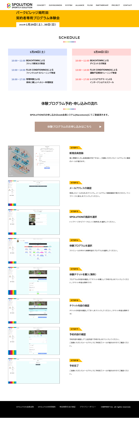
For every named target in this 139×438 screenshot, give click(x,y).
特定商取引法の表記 (68, 427)
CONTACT (127, 5)
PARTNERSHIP (102, 5)
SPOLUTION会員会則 (25, 427)
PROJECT (116, 5)
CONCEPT (41, 5)
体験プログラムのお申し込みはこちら (69, 146)
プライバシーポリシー (88, 427)
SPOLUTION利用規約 (47, 427)
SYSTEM (68, 5)
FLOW (90, 5)
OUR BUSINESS (55, 5)
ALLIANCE (80, 5)
